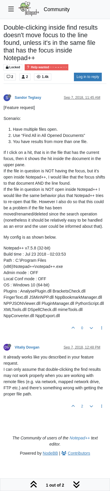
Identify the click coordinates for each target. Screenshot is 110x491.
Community (57, 9)
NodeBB (50, 453)
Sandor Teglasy (28, 98)
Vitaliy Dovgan (27, 347)
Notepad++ (80, 438)
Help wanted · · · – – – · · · (46, 67)
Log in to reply (88, 77)
